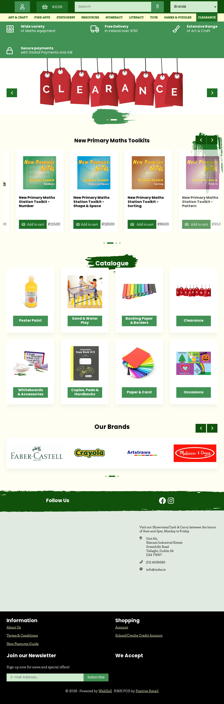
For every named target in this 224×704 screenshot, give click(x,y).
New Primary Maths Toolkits (112, 141)
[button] (12, 92)
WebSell (105, 691)
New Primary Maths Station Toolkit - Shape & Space (137, 202)
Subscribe (96, 677)
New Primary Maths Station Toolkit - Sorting (191, 202)
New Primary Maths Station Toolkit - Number (82, 202)
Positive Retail (147, 691)
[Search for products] (112, 6)
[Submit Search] (157, 6)
